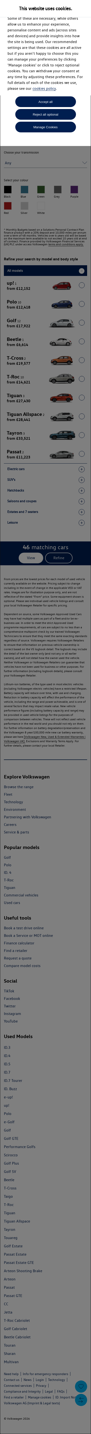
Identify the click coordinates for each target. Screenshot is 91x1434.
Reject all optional (45, 114)
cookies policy (44, 88)
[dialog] (45, 717)
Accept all (46, 102)
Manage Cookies (45, 127)
